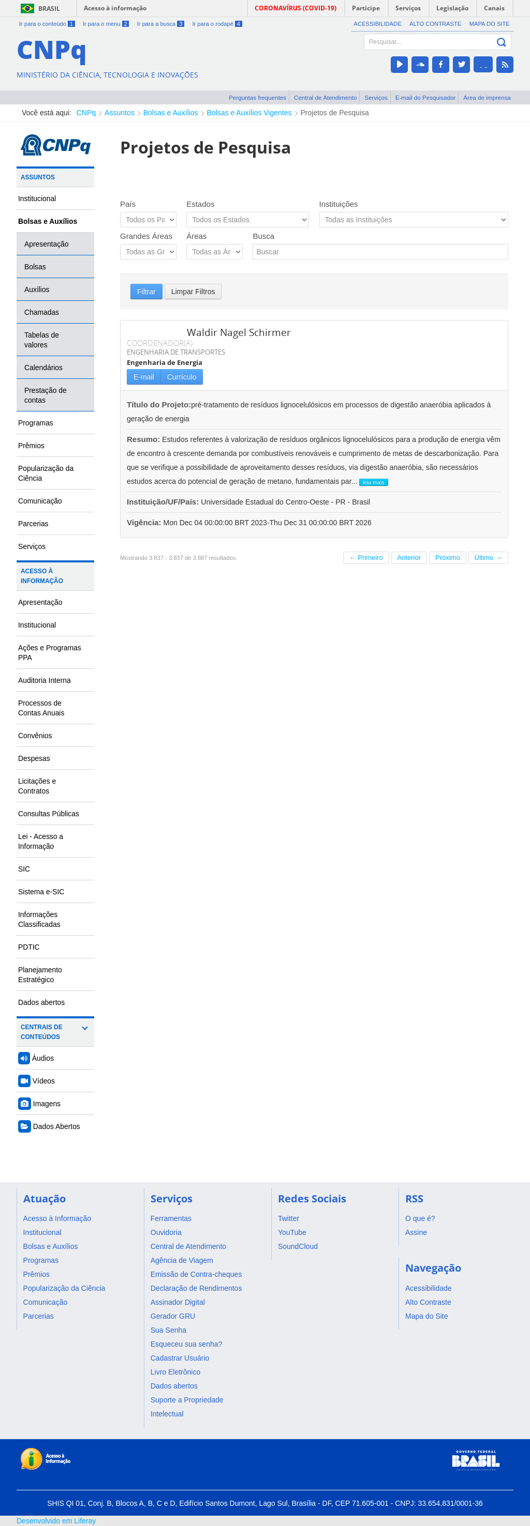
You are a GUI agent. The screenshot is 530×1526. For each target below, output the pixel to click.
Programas (35, 423)
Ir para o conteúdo (47, 24)
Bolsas (35, 267)
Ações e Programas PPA (49, 653)
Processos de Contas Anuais (41, 708)
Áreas (196, 236)
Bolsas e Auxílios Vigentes (249, 113)
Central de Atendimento (325, 97)
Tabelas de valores (41, 340)
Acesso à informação (115, 8)
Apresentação (46, 244)
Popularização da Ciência (45, 473)
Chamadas (41, 312)
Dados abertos (41, 1002)
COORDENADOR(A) (160, 343)
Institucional (37, 198)
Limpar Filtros (193, 291)
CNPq (86, 113)
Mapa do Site (489, 24)
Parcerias (33, 524)
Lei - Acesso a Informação (40, 841)
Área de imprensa (487, 97)
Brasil (49, 8)
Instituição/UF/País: (164, 501)
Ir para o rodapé (217, 24)
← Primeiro (366, 557)
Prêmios (31, 445)
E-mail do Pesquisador (425, 97)
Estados (200, 204)
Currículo (182, 377)
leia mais (373, 482)
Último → (488, 557)
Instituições (338, 204)
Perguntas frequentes (257, 97)
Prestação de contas (45, 395)
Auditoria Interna (44, 680)
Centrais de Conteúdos (42, 1032)
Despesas (34, 758)
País (128, 204)
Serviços (376, 97)
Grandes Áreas (146, 236)
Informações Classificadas (39, 919)
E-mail (144, 377)
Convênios (35, 735)
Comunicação (40, 501)
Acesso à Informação (42, 576)
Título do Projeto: (159, 404)
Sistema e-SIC (41, 892)
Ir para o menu (106, 24)
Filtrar (146, 291)
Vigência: (145, 522)
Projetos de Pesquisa (335, 113)
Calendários (43, 367)
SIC (24, 869)
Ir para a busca (160, 24)
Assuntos (120, 113)
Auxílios (37, 289)
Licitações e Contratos (37, 786)
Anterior (409, 557)
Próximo (447, 557)
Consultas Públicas (48, 814)
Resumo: (143, 439)
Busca (263, 236)
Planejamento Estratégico (40, 975)
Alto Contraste (435, 24)
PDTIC (29, 947)
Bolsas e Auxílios (170, 113)
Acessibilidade (378, 24)
